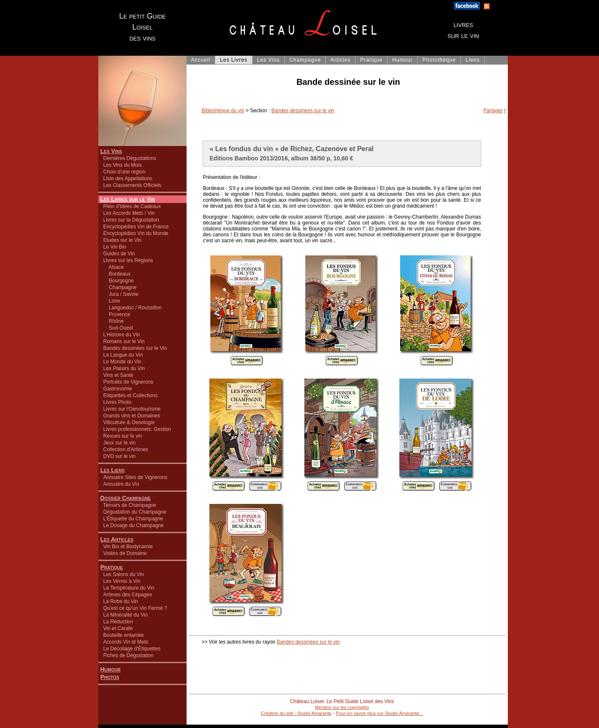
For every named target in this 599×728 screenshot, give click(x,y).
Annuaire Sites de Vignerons (135, 477)
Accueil (201, 60)
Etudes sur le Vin (122, 240)
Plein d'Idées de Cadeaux (132, 206)
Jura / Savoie (120, 294)
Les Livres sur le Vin (127, 199)
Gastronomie (118, 389)
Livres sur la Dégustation (131, 220)
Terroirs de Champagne (129, 505)
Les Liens (112, 470)
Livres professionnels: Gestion (137, 429)
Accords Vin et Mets (126, 642)
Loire (111, 301)
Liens (473, 60)
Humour (110, 669)
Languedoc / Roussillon (132, 308)
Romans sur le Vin (124, 341)
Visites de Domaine (125, 553)
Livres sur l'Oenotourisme (132, 409)
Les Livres (233, 60)
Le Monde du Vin (122, 362)
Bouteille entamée (123, 635)
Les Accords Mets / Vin (129, 213)
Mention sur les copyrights (342, 707)
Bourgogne (118, 281)
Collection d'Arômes (125, 449)
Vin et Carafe (118, 628)
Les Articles (116, 539)
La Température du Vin (128, 588)
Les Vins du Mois (122, 165)
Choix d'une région (124, 172)
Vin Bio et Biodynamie (128, 546)
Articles (340, 60)
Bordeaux (117, 274)
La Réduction (118, 622)
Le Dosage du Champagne (133, 525)
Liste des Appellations (127, 178)
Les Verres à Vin (122, 581)
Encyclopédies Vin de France (136, 227)
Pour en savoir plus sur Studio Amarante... (379, 713)
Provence (116, 314)
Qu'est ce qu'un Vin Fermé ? (135, 608)
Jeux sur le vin (119, 443)
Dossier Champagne (125, 498)
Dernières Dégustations (129, 158)
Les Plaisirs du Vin (124, 368)
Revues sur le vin (122, 436)
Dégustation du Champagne (134, 512)
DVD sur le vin (119, 456)
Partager (493, 111)
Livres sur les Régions (128, 260)
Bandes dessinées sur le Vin (135, 348)
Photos (109, 677)
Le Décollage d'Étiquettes (132, 649)
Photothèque (439, 60)
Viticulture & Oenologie (129, 422)
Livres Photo (117, 402)
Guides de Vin (119, 254)
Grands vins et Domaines (131, 416)
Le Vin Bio (115, 247)
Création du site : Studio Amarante (296, 713)
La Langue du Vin (123, 355)
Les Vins (111, 151)
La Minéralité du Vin (125, 615)
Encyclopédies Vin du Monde (136, 233)
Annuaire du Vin (121, 484)
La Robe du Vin (120, 601)
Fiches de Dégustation (128, 655)
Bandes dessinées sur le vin (302, 111)
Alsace (113, 267)
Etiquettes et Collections (130, 395)
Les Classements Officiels (132, 185)
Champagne (120, 287)
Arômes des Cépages (127, 595)
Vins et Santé (118, 375)
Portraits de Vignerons (128, 382)
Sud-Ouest (118, 328)
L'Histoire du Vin (121, 335)
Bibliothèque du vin (223, 111)
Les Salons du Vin (123, 574)
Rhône (113, 321)
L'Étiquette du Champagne (133, 519)
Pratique (111, 567)
